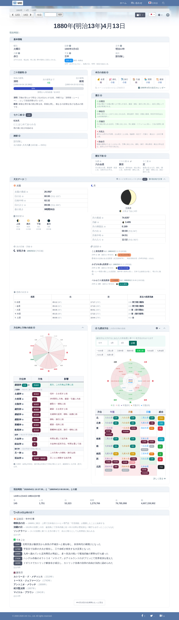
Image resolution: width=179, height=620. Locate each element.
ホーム (123, 3)
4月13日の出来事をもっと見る (89, 602)
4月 (27, 10)
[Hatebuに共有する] (161, 616)
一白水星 (100, 351)
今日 (39, 15)
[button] (163, 3)
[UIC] (17, 2)
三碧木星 (120, 351)
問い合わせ (136, 3)
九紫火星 (110, 355)
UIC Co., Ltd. (30, 616)
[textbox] (152, 15)
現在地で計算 (155, 179)
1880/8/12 (128, 280)
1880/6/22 (31, 251)
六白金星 (150, 351)
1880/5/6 (116, 264)
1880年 (19, 10)
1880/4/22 (112, 251)
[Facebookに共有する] (142, 616)
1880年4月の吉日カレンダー (151, 88)
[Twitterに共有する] (151, 616)
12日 (15, 15)
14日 (27, 15)
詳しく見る (159, 478)
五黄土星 (140, 351)
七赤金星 (160, 351)
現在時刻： (15, 32)
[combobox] (152, 14)
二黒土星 (110, 351)
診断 (133, 343)
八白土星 (100, 355)
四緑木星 (130, 351)
